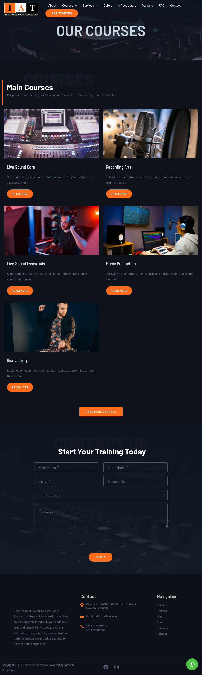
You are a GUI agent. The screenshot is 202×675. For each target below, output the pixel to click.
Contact (175, 5)
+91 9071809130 (95, 630)
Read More (20, 194)
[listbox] (101, 495)
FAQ (161, 5)
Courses (69, 5)
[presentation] (75, 5)
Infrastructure (127, 5)
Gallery (108, 5)
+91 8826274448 (96, 625)
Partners (147, 5)
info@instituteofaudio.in (101, 615)
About (52, 5)
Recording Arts (119, 167)
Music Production (121, 263)
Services (90, 5)
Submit (100, 557)
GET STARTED (61, 13)
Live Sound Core (21, 167)
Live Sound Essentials (26, 263)
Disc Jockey (17, 360)
